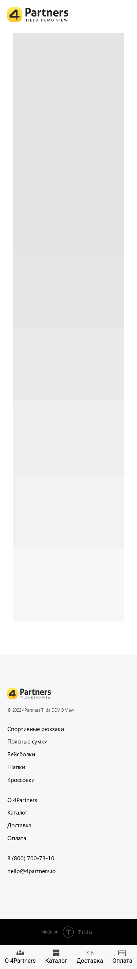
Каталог (17, 812)
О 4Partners (22, 800)
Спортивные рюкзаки (35, 729)
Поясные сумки (27, 741)
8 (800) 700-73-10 (30, 858)
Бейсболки (21, 754)
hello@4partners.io (31, 871)
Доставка (19, 825)
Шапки (16, 767)
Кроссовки (21, 779)
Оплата (16, 838)
